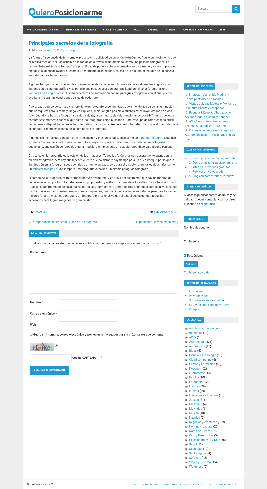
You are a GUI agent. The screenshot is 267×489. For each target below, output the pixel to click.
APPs (222, 29)
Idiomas (194, 386)
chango (71, 50)
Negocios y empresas (81, 29)
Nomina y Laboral (200, 426)
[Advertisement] (202, 58)
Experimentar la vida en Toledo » (157, 222)
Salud (137, 29)
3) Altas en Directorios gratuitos (209, 167)
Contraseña (191, 241)
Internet (170, 29)
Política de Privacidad (223, 484)
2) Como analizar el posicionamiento (213, 162)
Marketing (195, 404)
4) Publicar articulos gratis (206, 171)
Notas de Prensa (200, 431)
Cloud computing (200, 359)
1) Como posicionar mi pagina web (212, 158)
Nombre (36, 302)
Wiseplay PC (197, 309)
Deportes (195, 368)
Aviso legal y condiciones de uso (184, 484)
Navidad (194, 417)
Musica (194, 413)
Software (195, 457)
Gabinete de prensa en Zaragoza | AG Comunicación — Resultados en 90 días (210, 135)
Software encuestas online (206, 300)
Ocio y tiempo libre (201, 435)
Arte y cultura (197, 342)
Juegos (194, 399)
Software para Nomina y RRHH (209, 305)
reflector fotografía (45, 169)
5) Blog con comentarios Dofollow (211, 176)
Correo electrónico (43, 313)
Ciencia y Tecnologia (202, 355)
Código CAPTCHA (84, 358)
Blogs (193, 350)
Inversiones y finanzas (203, 395)
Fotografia (41, 211)
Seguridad (195, 449)
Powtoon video (198, 296)
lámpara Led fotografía (44, 93)
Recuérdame (193, 255)
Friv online (195, 291)
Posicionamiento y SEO (43, 29)
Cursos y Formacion (198, 29)
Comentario (38, 252)
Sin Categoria (198, 453)
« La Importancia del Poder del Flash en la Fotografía (63, 222)
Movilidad (195, 408)
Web (33, 324)
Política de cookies (146, 484)
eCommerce (197, 373)
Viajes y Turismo (115, 29)
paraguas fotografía (152, 138)
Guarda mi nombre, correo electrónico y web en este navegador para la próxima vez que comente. (98, 334)
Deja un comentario (165, 211)
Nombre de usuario (196, 227)
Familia (153, 29)
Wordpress (196, 466)
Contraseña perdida (197, 272)
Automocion (197, 346)
